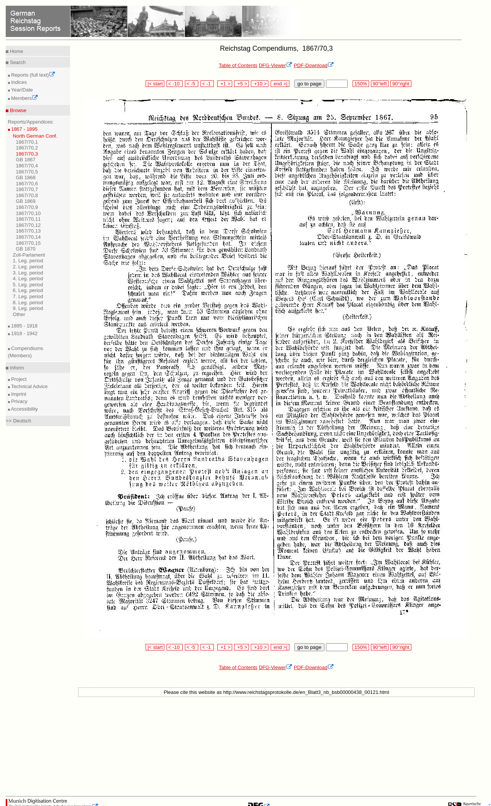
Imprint (18, 394)
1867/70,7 (27, 189)
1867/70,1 (27, 142)
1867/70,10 (28, 213)
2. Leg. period (28, 267)
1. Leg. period (28, 260)
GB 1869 (25, 201)
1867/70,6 (27, 183)
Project (18, 379)
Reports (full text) (33, 75)
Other (19, 314)
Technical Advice (29, 386)
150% (360, 84)
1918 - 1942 (24, 333)
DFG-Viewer (275, 65)
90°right (401, 84)
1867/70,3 (27, 154)
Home (15, 51)
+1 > (225, 84)
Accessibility (24, 409)
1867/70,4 (27, 166)
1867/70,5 (27, 172)
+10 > (259, 84)
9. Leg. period (28, 308)
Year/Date (21, 90)
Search (17, 62)
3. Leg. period (28, 273)
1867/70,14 (28, 237)
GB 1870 (25, 249)
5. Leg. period (28, 284)
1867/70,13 (28, 231)
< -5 (191, 84)
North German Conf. (35, 136)
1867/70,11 (28, 219)
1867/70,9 (27, 207)
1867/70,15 (28, 243)
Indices (18, 82)
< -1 (207, 84)
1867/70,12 (28, 225)
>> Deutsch (18, 421)
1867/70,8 (27, 195)
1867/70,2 (27, 148)
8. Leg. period (28, 302)
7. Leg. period (28, 296)
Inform (16, 368)
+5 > (241, 84)
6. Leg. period (28, 290)
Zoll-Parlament (29, 255)
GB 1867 (25, 159)
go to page (309, 84)
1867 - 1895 (24, 129)
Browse (17, 110)
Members (24, 98)
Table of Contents (238, 65)
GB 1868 (25, 177)
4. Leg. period (28, 278)
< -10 (175, 84)
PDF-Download (314, 65)
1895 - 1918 (24, 326)
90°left (379, 84)
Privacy (18, 401)
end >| (280, 84)
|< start (155, 84)
